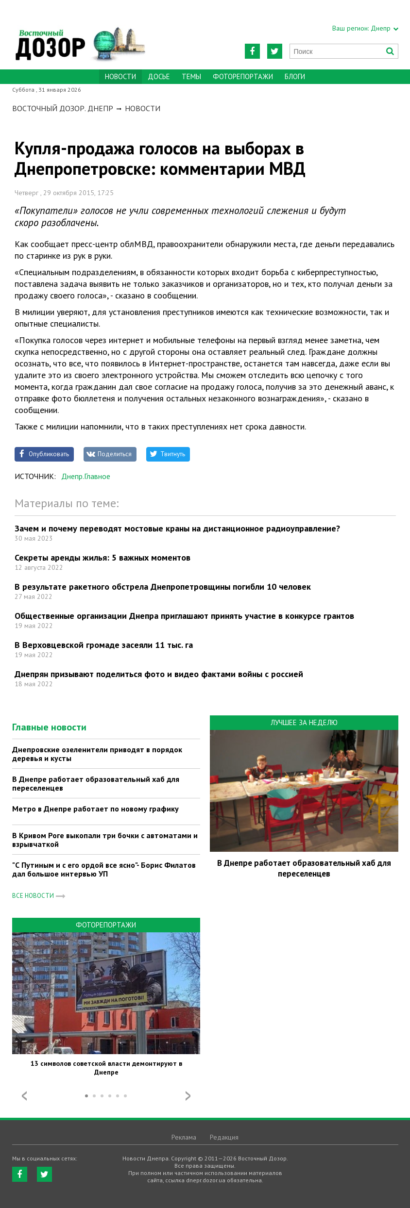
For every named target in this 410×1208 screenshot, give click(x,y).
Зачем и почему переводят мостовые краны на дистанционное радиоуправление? (177, 528)
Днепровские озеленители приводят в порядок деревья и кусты (97, 754)
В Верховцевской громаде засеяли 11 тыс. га (104, 644)
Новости (142, 108)
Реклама (183, 1137)
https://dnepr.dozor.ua (79, 34)
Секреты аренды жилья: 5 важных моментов (102, 557)
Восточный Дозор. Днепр (62, 108)
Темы (191, 76)
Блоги (295, 76)
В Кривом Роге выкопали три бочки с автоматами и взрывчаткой (105, 839)
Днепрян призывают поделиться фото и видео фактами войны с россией (159, 673)
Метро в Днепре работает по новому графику (95, 808)
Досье (159, 76)
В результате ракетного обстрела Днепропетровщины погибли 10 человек (163, 586)
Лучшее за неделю (304, 722)
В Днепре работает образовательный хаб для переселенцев (95, 783)
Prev (24, 1096)
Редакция (224, 1137)
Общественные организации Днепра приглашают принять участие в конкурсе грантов (184, 615)
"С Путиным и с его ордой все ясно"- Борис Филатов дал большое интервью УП (104, 869)
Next (188, 1096)
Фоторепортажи (243, 76)
